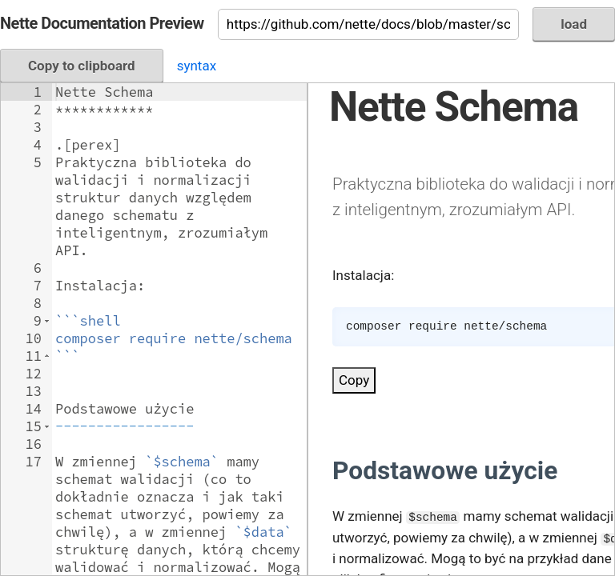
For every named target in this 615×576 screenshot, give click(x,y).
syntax (196, 66)
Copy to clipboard (81, 66)
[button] (46, 321)
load (574, 24)
